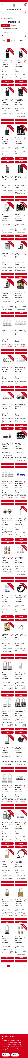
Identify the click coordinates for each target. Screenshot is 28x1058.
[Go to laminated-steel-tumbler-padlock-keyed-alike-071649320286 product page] (20, 450)
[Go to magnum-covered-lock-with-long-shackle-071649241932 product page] (20, 299)
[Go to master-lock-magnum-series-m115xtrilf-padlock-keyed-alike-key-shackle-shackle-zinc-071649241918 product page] (7, 450)
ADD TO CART (7, 81)
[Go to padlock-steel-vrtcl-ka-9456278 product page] (7, 716)
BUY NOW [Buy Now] (7, 84)
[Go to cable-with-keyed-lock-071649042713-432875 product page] (20, 868)
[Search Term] (14, 13)
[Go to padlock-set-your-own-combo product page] (20, 905)
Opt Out (15, 1055)
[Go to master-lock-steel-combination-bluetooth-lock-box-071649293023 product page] (20, 106)
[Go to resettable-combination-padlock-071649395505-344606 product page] (7, 868)
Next (21, 40)
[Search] (26, 13)
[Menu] (2, 5)
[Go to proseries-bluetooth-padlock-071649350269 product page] (20, 67)
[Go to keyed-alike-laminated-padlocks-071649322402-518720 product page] (7, 602)
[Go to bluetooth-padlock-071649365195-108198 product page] (7, 144)
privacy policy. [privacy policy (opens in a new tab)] (5, 1046)
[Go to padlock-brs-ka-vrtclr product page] (7, 564)
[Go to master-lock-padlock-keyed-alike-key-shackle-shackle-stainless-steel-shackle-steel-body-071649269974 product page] (20, 716)
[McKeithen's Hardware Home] (14, 5)
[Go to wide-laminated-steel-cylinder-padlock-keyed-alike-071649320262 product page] (20, 144)
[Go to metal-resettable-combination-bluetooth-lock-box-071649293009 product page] (7, 106)
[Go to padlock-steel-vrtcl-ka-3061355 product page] (20, 791)
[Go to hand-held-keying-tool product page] (7, 221)
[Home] (1, 19)
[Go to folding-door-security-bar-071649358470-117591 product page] (20, 525)
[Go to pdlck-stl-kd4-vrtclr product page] (20, 487)
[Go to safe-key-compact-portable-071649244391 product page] (7, 829)
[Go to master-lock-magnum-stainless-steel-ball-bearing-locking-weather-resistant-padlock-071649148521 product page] (7, 411)
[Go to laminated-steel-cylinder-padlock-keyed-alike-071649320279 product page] (20, 221)
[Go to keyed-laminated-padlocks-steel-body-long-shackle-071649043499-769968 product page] (20, 564)
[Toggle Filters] (26, 36)
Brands (5, 18)
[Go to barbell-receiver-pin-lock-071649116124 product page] (20, 641)
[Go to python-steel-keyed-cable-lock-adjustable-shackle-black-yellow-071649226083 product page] (20, 602)
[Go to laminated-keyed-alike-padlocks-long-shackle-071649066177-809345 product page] (20, 829)
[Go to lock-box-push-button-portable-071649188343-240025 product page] (7, 299)
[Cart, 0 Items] (25, 5)
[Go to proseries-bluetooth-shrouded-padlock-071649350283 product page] (7, 67)
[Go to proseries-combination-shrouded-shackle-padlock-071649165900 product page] (7, 641)
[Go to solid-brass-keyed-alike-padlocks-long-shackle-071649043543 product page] (7, 373)
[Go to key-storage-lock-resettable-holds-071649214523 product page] (7, 260)
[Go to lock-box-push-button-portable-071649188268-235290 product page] (20, 260)
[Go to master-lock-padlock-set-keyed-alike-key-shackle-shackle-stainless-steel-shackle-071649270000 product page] (7, 678)
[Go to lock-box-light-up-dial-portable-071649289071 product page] (7, 183)
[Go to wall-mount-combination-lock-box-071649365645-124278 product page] (20, 183)
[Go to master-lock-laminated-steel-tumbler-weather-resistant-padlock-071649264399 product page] (7, 754)
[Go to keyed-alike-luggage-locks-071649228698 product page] (20, 943)
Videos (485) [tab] (14, 25)
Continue (5, 1055)
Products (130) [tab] (5, 25)
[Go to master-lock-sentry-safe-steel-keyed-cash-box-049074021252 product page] (20, 754)
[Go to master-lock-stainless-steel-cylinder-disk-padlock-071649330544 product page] (20, 411)
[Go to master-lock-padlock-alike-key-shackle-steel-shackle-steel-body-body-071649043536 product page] (20, 373)
